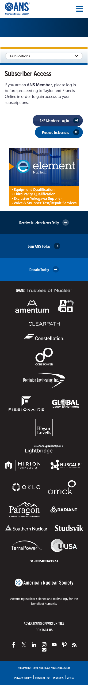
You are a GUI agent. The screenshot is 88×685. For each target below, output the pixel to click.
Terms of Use (42, 678)
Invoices (58, 678)
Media (70, 678)
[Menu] (79, 9)
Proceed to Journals (55, 132)
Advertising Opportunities (44, 623)
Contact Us (44, 629)
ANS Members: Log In (54, 120)
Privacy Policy (23, 678)
